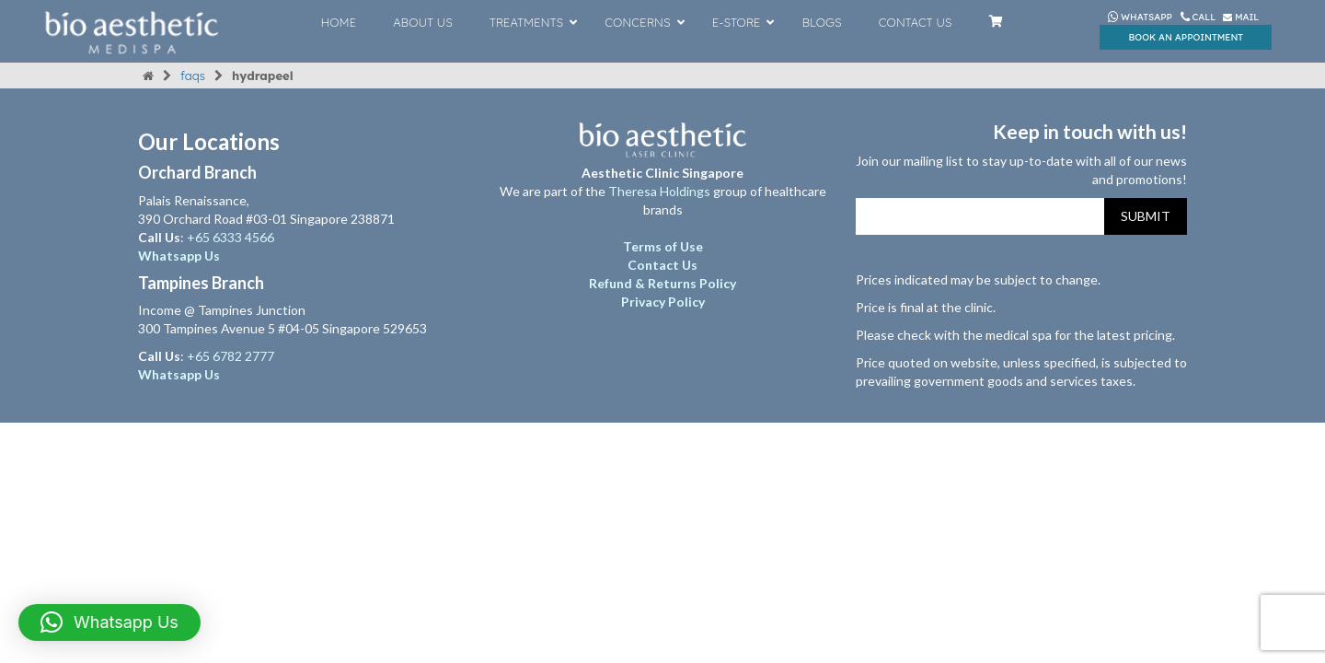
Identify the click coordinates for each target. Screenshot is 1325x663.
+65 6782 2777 (230, 356)
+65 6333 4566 (232, 237)
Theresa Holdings (659, 191)
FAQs (192, 75)
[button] (109, 622)
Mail (1241, 17)
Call (1199, 17)
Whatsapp (1140, 17)
